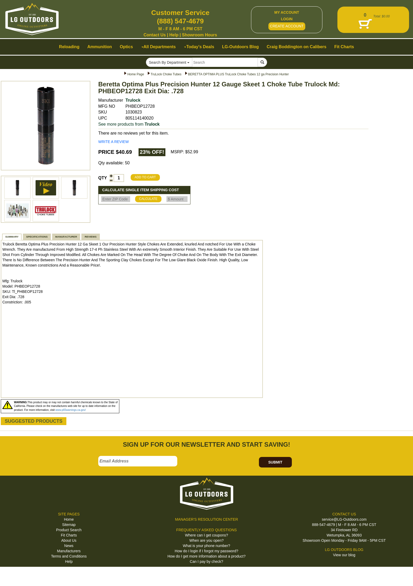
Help (174, 35)
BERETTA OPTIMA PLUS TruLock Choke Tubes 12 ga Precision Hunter (238, 74)
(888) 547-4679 (180, 21)
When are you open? (206, 540)
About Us (69, 540)
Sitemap (69, 525)
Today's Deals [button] (199, 47)
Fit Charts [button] (344, 47)
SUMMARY (11, 236)
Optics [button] (126, 47)
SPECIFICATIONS (36, 236)
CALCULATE (148, 199)
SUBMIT (275, 462)
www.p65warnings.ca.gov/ (70, 409)
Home (69, 519)
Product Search (69, 530)
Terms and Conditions (69, 556)
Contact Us (155, 35)
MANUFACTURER (66, 236)
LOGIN (286, 19)
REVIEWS (90, 236)
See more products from (129, 124)
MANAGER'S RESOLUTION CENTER (206, 519)
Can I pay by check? (206, 561)
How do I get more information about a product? (207, 556)
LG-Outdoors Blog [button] (240, 47)
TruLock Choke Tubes (166, 74)
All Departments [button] (158, 47)
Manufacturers (69, 551)
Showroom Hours (199, 35)
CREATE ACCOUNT (287, 26)
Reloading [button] (69, 47)
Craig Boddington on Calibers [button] (297, 47)
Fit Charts (69, 535)
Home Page (135, 74)
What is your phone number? (206, 546)
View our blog (344, 555)
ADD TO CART (145, 177)
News (68, 546)
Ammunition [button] (99, 47)
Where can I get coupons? (206, 535)
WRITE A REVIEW (113, 142)
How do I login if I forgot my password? (206, 551)
